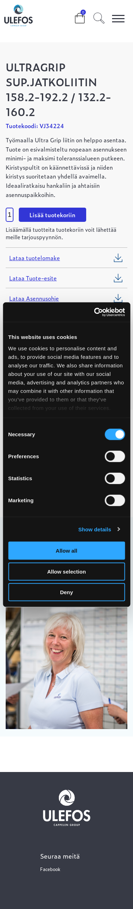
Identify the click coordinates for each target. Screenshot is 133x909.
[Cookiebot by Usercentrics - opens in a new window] (95, 312)
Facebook (50, 869)
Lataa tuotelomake (34, 257)
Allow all (66, 551)
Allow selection (66, 571)
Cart (74, 14)
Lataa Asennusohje (34, 298)
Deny (66, 592)
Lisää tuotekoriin (52, 214)
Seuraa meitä (60, 856)
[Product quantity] (9, 215)
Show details (94, 529)
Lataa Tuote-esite (33, 278)
